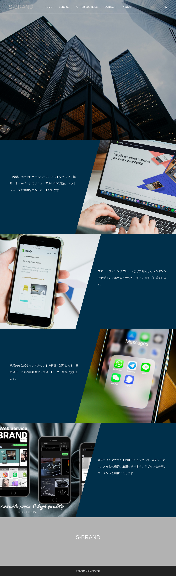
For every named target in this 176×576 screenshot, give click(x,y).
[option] (88, 70)
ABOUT (127, 6)
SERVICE (64, 6)
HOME (48, 6)
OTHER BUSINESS (87, 6)
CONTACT (110, 6)
